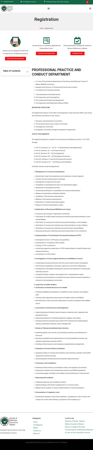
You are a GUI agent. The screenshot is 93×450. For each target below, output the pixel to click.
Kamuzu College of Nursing (75, 427)
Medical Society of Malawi (74, 424)
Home (42, 28)
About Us (36, 433)
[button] (48, 8)
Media (35, 428)
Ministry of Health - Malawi (75, 421)
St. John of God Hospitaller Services (77, 432)
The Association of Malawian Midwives (79, 430)
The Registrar (37, 425)
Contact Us (36, 431)
